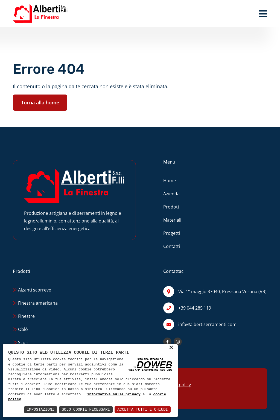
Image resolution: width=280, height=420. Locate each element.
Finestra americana (35, 303)
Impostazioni (40, 409)
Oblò (20, 329)
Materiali (172, 220)
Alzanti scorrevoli (33, 290)
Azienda (171, 194)
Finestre (24, 316)
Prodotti (171, 207)
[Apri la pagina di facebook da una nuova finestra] (167, 342)
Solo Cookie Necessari (86, 409)
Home (169, 181)
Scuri (20, 342)
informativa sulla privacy (114, 394)
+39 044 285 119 (194, 308)
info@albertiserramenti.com (207, 324)
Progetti (171, 233)
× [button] (171, 348)
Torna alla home (40, 102)
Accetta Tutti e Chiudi (142, 409)
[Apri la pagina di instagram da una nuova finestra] (178, 342)
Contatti (171, 246)
